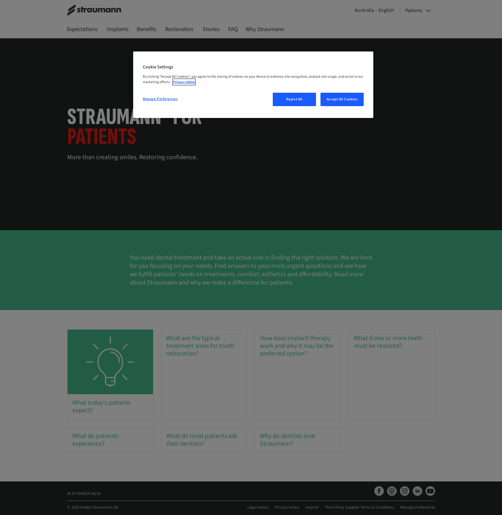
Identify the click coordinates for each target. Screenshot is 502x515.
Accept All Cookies (342, 99)
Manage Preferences (160, 99)
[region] (253, 84)
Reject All (294, 99)
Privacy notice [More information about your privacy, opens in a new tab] (184, 82)
